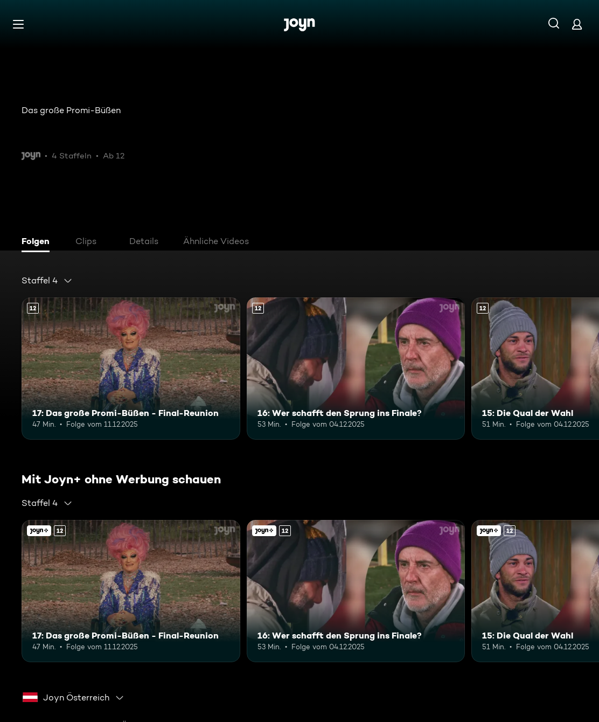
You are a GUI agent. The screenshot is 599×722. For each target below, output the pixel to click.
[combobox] (47, 280)
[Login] (576, 24)
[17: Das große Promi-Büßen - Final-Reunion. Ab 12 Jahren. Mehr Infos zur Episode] (131, 368)
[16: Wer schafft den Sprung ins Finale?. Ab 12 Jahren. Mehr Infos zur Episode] (356, 368)
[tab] (38, 242)
